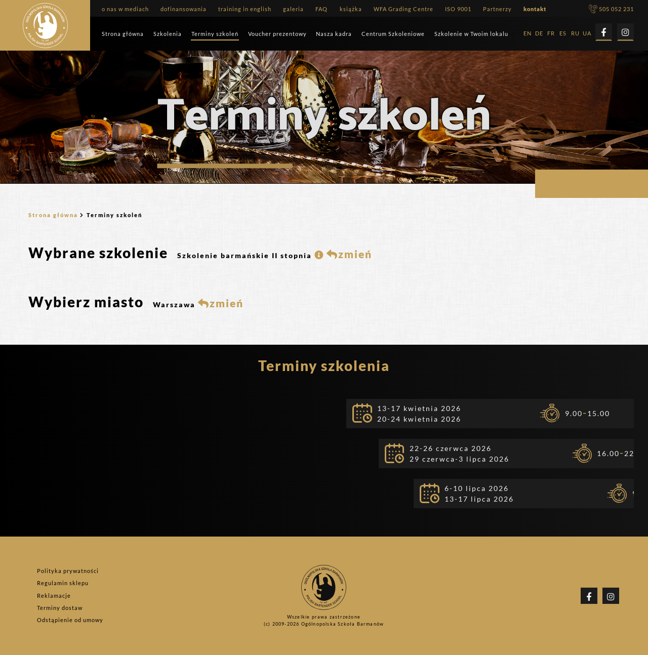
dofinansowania (183, 9)
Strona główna (123, 33)
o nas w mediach (125, 9)
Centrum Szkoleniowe (393, 33)
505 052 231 (611, 9)
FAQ (321, 9)
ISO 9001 (458, 9)
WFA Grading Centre (403, 9)
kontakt (534, 9)
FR (551, 33)
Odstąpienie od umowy (70, 620)
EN (527, 33)
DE (539, 33)
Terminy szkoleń (214, 33)
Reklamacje (54, 595)
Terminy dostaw (60, 607)
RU (575, 33)
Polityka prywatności (68, 570)
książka (351, 9)
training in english (244, 9)
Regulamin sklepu (63, 583)
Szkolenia (167, 33)
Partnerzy (497, 9)
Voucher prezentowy (277, 33)
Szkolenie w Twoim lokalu (471, 33)
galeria (293, 9)
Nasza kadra (334, 33)
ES (562, 33)
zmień (349, 254)
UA (587, 33)
